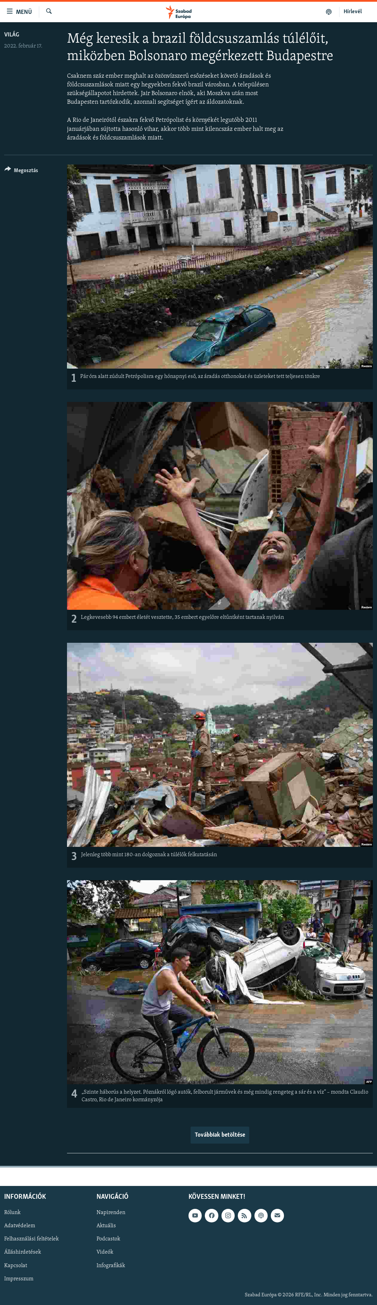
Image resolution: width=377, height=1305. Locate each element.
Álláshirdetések (22, 1252)
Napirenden (111, 1212)
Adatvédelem (19, 1226)
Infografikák (111, 1265)
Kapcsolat (15, 1265)
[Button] (21, 172)
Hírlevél (353, 12)
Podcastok (108, 1239)
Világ (11, 35)
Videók (105, 1252)
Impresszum (18, 1278)
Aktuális (106, 1226)
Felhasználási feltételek (31, 1239)
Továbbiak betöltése (220, 1135)
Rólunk (12, 1212)
